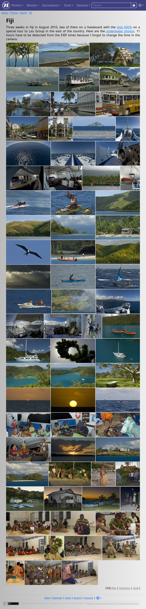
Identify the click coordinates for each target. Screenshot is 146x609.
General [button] (82, 5)
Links (68, 598)
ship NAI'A (124, 27)
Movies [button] (32, 5)
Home (5, 12)
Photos (14, 12)
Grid (135, 588)
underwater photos (120, 31)
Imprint (88, 598)
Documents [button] (50, 5)
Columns (124, 588)
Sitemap (57, 598)
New (47, 598)
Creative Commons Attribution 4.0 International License (112, 603)
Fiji (30, 12)
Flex (113, 588)
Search (78, 598)
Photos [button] (16, 5)
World (23, 12)
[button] (140, 5)
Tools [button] (67, 5)
